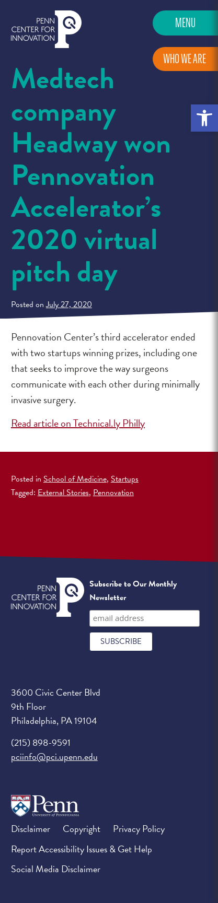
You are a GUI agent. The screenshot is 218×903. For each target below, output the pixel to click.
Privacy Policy (139, 829)
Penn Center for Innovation (46, 29)
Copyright (81, 829)
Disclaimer (30, 829)
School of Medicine (75, 479)
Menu (185, 22)
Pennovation (113, 492)
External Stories (63, 492)
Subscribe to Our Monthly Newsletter (133, 591)
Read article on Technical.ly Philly (78, 423)
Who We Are (184, 58)
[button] (204, 118)
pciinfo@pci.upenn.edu (54, 756)
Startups (125, 479)
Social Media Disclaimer (55, 869)
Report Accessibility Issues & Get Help (81, 849)
